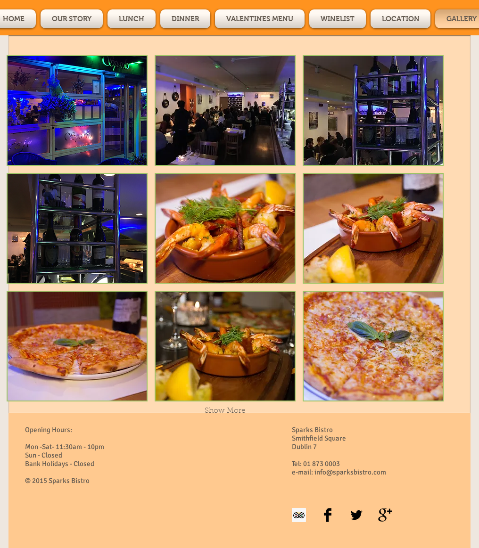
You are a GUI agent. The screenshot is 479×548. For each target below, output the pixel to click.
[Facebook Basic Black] (328, 515)
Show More (225, 411)
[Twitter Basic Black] (356, 515)
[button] (77, 110)
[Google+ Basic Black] (385, 515)
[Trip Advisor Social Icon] (299, 515)
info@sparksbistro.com (350, 472)
